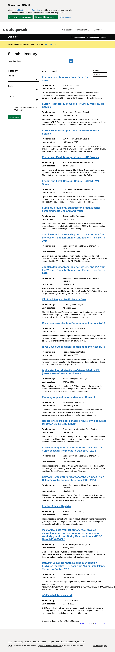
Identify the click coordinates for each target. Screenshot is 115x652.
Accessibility (18, 641)
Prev (82, 623)
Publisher (12, 76)
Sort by (96, 71)
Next (105, 623)
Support (104, 37)
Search (70, 61)
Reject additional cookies (46, 17)
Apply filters (14, 117)
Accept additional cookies (20, 17)
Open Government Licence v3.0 (49, 646)
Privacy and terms (39, 641)
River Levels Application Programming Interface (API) (73, 323)
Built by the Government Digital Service (70, 641)
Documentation (93, 37)
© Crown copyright (100, 646)
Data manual (83, 30)
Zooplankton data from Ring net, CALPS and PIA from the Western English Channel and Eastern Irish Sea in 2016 (73, 237)
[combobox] (23, 80)
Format (11, 96)
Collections (67, 30)
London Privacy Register (56, 506)
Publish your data (78, 37)
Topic (10, 86)
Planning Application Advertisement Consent (68, 397)
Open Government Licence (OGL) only (25, 108)
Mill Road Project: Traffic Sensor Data (64, 299)
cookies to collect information (27, 10)
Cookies (28, 641)
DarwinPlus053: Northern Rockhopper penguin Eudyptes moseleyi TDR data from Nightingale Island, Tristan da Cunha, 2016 (73, 565)
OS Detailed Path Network (57, 595)
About (10, 641)
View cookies (65, 17)
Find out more (50, 44)
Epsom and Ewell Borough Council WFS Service (70, 157)
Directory (98, 30)
